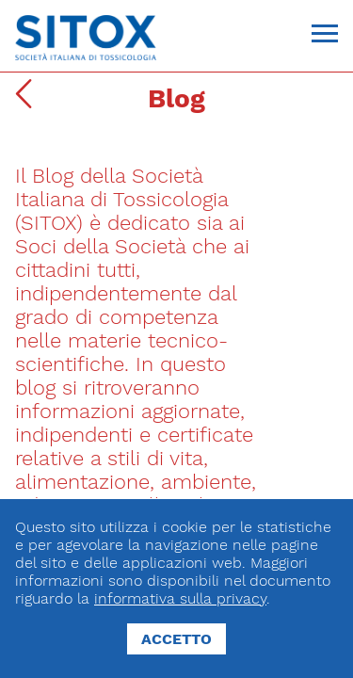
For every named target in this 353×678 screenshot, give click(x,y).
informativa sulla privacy (180, 598)
